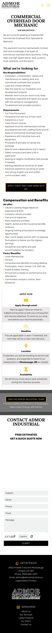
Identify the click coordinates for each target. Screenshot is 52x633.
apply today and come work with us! (26, 187)
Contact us (26, 624)
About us (26, 611)
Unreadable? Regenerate (32, 536)
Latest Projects (26, 618)
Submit (26, 543)
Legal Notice (21, 580)
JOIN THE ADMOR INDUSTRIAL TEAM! (26, 399)
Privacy (33, 580)
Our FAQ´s (26, 621)
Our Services (26, 614)
